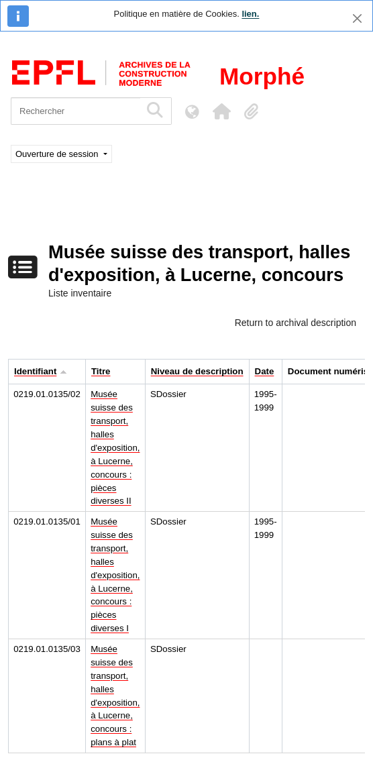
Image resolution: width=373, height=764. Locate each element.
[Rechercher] (75, 111)
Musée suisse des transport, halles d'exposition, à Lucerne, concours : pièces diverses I (115, 574)
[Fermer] (357, 18)
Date (264, 371)
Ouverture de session (58, 154)
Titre (101, 371)
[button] (221, 111)
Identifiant (35, 371)
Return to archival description (295, 322)
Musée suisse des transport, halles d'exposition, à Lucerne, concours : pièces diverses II (115, 447)
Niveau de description (197, 371)
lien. (250, 14)
